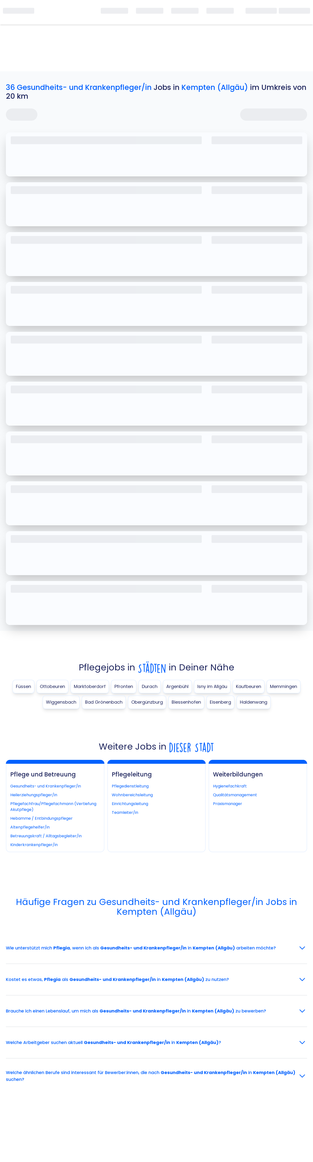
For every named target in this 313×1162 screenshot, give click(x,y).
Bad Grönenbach (104, 702)
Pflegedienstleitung (130, 786)
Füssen (23, 686)
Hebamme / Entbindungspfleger (41, 818)
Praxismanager (227, 804)
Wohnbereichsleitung (132, 795)
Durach (149, 686)
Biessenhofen (186, 702)
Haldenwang (253, 702)
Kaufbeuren (248, 686)
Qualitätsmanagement (235, 795)
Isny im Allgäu (212, 686)
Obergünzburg (147, 702)
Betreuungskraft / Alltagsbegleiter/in (46, 836)
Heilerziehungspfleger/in (33, 795)
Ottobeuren (52, 686)
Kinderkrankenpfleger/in (34, 845)
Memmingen (283, 686)
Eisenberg (220, 702)
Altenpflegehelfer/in (30, 827)
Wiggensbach (61, 702)
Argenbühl (177, 686)
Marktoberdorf (90, 686)
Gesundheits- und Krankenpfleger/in (45, 786)
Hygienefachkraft (230, 786)
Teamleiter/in (125, 812)
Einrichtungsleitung (130, 804)
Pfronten (123, 686)
